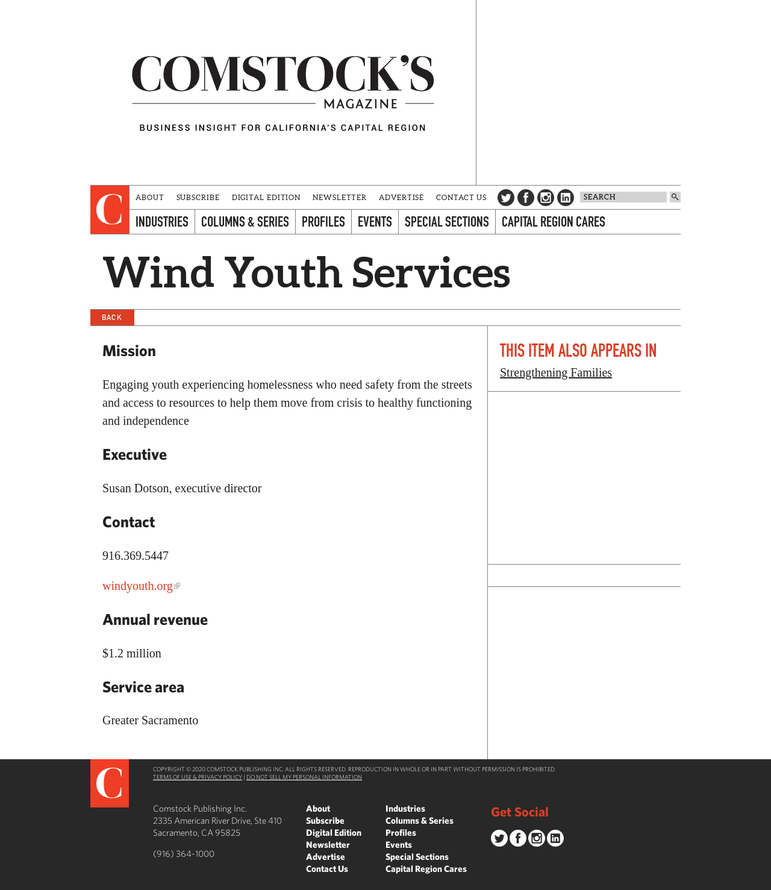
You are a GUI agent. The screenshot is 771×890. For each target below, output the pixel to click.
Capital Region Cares (553, 221)
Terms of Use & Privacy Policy (197, 776)
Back (112, 317)
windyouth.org (137, 585)
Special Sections (447, 221)
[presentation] (110, 210)
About (150, 197)
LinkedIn (565, 198)
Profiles (323, 221)
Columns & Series (245, 221)
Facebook (525, 198)
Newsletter (340, 197)
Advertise (401, 197)
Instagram (545, 198)
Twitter (506, 198)
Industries (162, 221)
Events (375, 221)
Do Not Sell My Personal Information (304, 776)
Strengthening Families (556, 372)
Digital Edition (266, 197)
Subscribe (198, 197)
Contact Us (461, 197)
